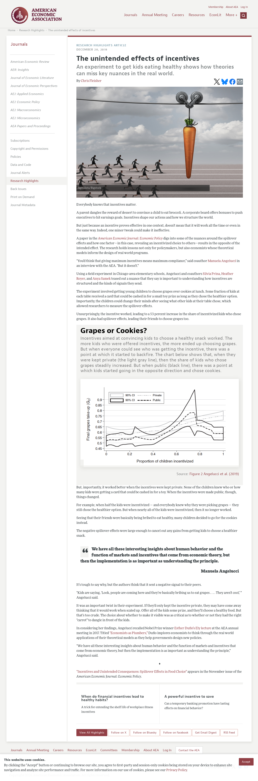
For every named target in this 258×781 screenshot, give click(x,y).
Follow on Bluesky (145, 732)
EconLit (215, 15)
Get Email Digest (206, 732)
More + (231, 15)
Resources (197, 15)
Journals (130, 15)
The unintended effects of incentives (71, 30)
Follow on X (118, 732)
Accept (246, 761)
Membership (215, 7)
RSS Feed (229, 732)
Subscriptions (20, 141)
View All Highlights (91, 732)
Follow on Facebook (175, 732)
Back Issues (18, 189)
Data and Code (20, 165)
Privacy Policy (176, 770)
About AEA (232, 7)
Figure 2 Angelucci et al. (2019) (214, 474)
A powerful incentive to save (189, 696)
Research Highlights (31, 30)
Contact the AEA (189, 750)
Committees (109, 750)
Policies (15, 157)
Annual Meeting (154, 15)
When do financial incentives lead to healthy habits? (112, 698)
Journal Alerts (20, 173)
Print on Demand (22, 197)
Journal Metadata (22, 205)
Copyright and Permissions (29, 149)
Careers (178, 15)
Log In (244, 7)
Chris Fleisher (91, 81)
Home (11, 30)
